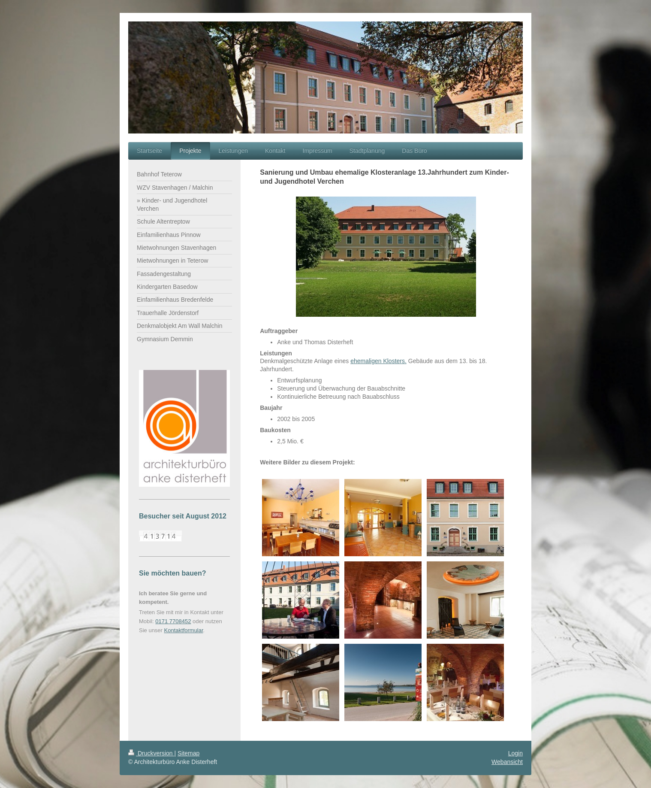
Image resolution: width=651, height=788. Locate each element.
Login (515, 753)
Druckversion (151, 753)
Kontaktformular (183, 630)
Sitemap (188, 753)
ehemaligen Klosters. (378, 361)
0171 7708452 (173, 621)
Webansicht (507, 761)
